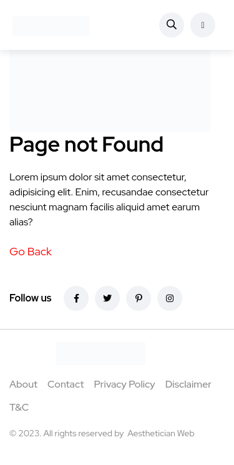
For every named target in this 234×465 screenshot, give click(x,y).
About (23, 384)
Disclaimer (188, 384)
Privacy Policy (124, 384)
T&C (19, 407)
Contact (65, 384)
